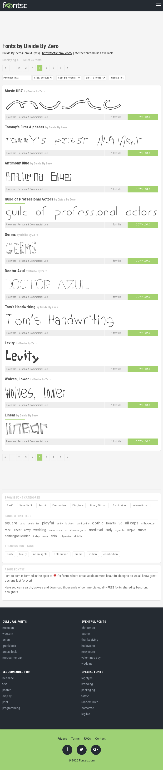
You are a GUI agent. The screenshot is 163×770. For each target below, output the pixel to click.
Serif (10, 505)
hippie (131, 530)
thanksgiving (89, 639)
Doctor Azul (15, 270)
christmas (88, 628)
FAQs (87, 738)
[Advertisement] (58, 27)
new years (88, 651)
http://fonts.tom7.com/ (57, 53)
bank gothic (83, 523)
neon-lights (40, 554)
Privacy (62, 738)
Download (143, 117)
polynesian (65, 536)
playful (48, 523)
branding (87, 684)
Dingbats (78, 505)
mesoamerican (12, 657)
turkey (36, 536)
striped (142, 530)
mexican (8, 628)
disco (78, 536)
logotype (87, 678)
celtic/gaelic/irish (17, 536)
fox (66, 530)
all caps (131, 523)
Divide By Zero (36, 91)
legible (85, 714)
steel (8, 530)
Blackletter (119, 505)
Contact (100, 738)
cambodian (110, 554)
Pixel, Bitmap (98, 505)
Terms (75, 738)
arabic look (9, 651)
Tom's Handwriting (20, 306)
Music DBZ (14, 91)
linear (17, 530)
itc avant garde (78, 530)
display (7, 696)
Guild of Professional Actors (29, 199)
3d (120, 523)
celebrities (34, 523)
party (10, 554)
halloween (88, 646)
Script (42, 505)
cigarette (120, 530)
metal (45, 536)
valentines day (91, 657)
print (5, 702)
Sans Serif (25, 505)
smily (60, 523)
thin (54, 536)
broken (69, 523)
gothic (98, 523)
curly (109, 530)
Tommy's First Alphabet (24, 127)
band (22, 523)
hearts (111, 523)
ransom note (89, 702)
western (7, 633)
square (11, 523)
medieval (96, 530)
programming (11, 708)
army (27, 530)
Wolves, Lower (17, 379)
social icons (55, 530)
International (140, 505)
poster (6, 690)
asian (6, 639)
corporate (87, 708)
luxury (23, 554)
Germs (10, 234)
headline (8, 678)
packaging (88, 690)
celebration (61, 554)
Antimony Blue (17, 163)
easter (85, 633)
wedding (39, 530)
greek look (9, 646)
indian (93, 554)
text (4, 684)
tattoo (85, 696)
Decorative (59, 505)
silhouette (147, 523)
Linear (10, 415)
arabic (79, 554)
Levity (10, 343)
